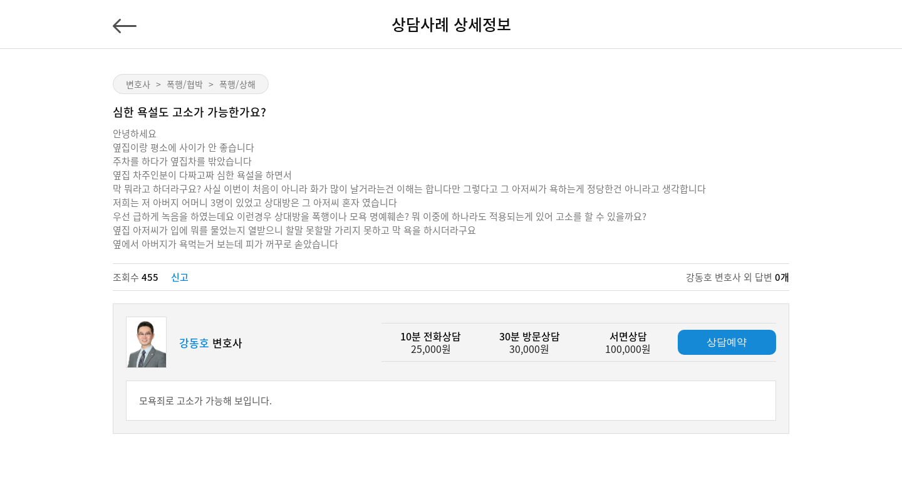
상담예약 (727, 342)
